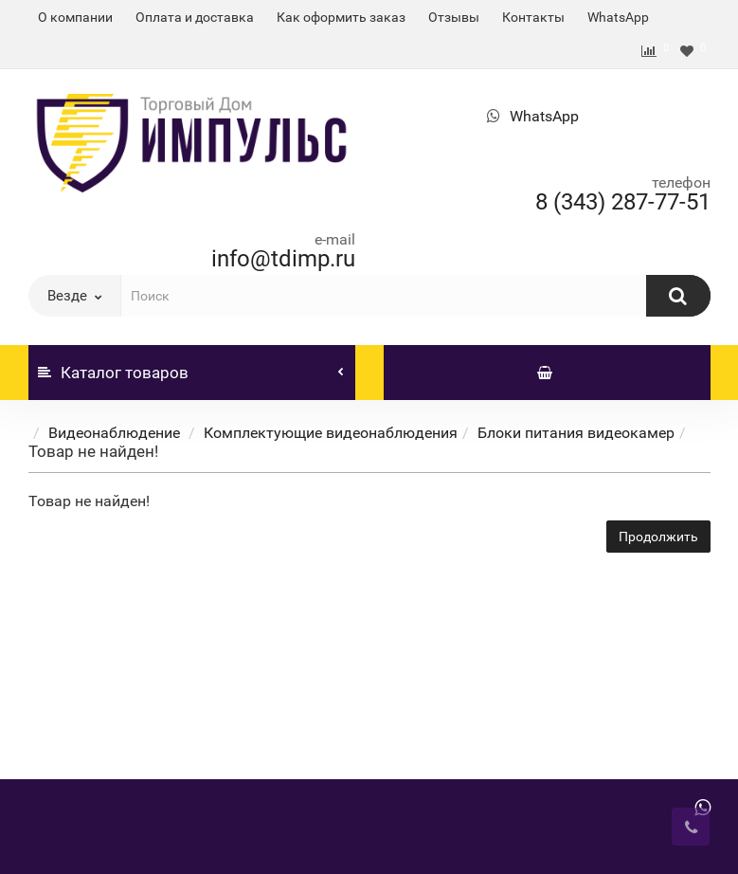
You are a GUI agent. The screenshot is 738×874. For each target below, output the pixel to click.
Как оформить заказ (341, 17)
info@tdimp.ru (283, 259)
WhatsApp (618, 17)
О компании (75, 17)
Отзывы (453, 17)
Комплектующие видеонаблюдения (331, 433)
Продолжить (658, 536)
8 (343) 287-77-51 (623, 202)
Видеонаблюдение (116, 433)
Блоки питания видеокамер (576, 433)
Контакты (533, 17)
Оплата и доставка (194, 17)
